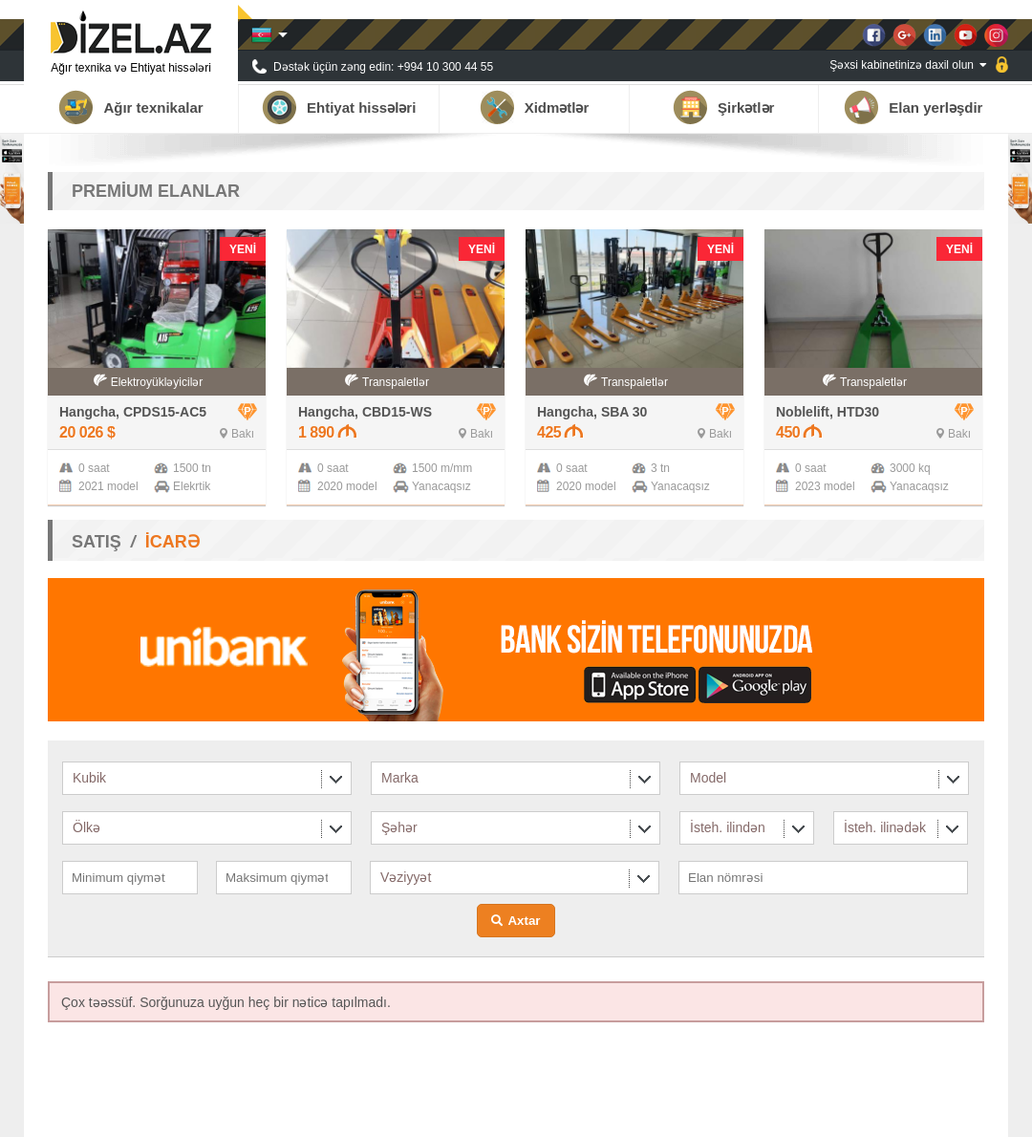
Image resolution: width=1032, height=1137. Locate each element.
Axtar (523, 920)
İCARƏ (172, 541)
